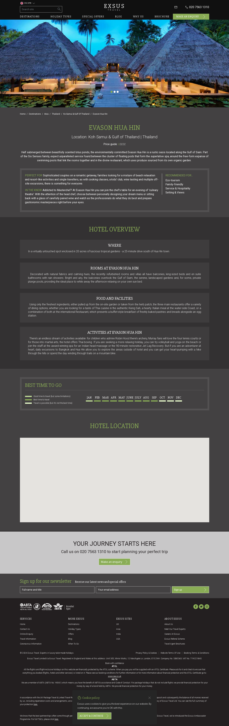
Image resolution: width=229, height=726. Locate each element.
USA (118, 639)
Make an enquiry (191, 16)
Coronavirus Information (31, 644)
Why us (138, 16)
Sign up (190, 589)
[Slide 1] (112, 92)
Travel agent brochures (174, 644)
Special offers (93, 16)
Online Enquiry (26, 634)
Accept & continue (94, 716)
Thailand (56, 114)
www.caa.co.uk (114, 676)
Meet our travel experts (175, 629)
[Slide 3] (118, 92)
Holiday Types (74, 629)
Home (23, 114)
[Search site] (38, 9)
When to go (73, 644)
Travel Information (28, 639)
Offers (71, 634)
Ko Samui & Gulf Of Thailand (76, 114)
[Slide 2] (115, 92)
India (118, 634)
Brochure (162, 16)
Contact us (25, 629)
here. (36, 704)
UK (117, 624)
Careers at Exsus (172, 634)
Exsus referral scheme (174, 639)
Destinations (30, 16)
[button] (114, 477)
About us (168, 624)
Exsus (114, 7)
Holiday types (61, 16)
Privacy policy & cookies (146, 653)
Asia (46, 114)
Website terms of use (170, 653)
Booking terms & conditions (196, 653)
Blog (118, 16)
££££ (123, 144)
